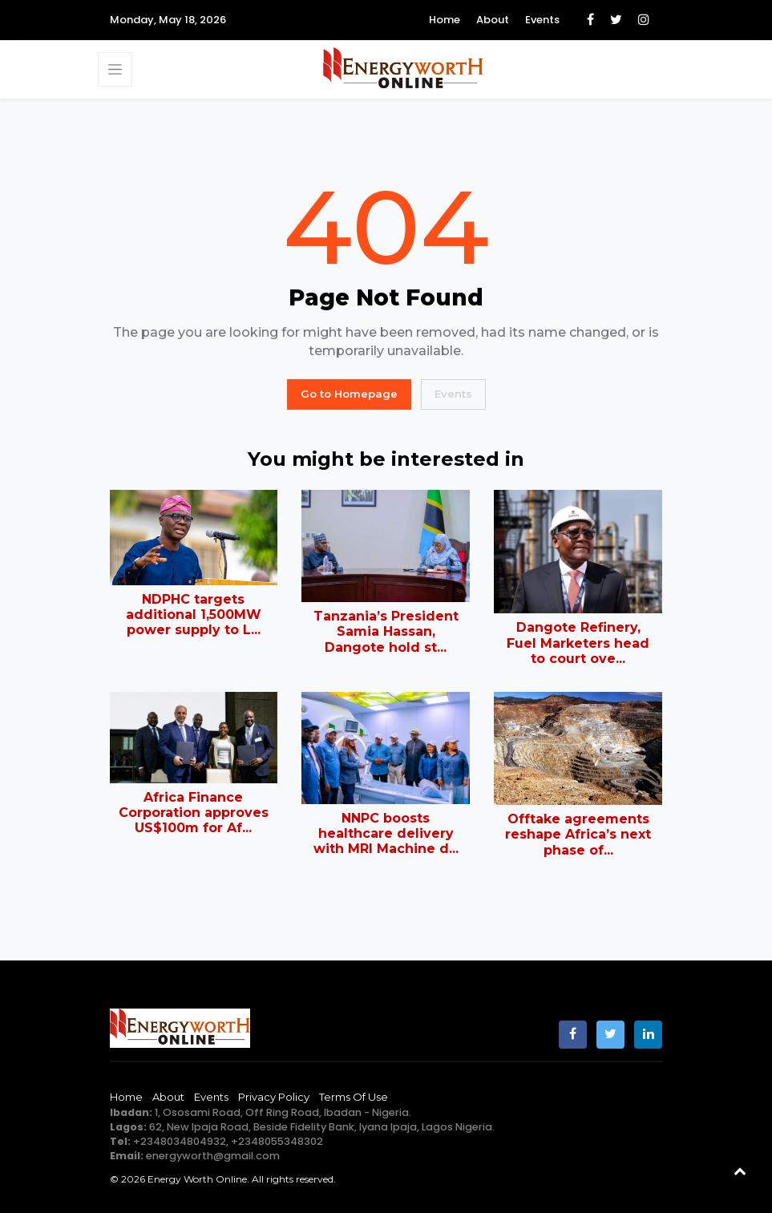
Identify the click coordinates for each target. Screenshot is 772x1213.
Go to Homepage (349, 393)
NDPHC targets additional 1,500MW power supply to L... (193, 614)
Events (542, 19)
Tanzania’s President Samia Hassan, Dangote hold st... (386, 631)
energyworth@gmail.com (213, 1155)
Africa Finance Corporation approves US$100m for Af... (194, 812)
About (492, 19)
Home (444, 19)
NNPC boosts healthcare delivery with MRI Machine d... (386, 833)
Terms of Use (353, 1096)
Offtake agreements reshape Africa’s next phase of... (578, 834)
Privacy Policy (273, 1096)
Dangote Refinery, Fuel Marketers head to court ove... (578, 642)
